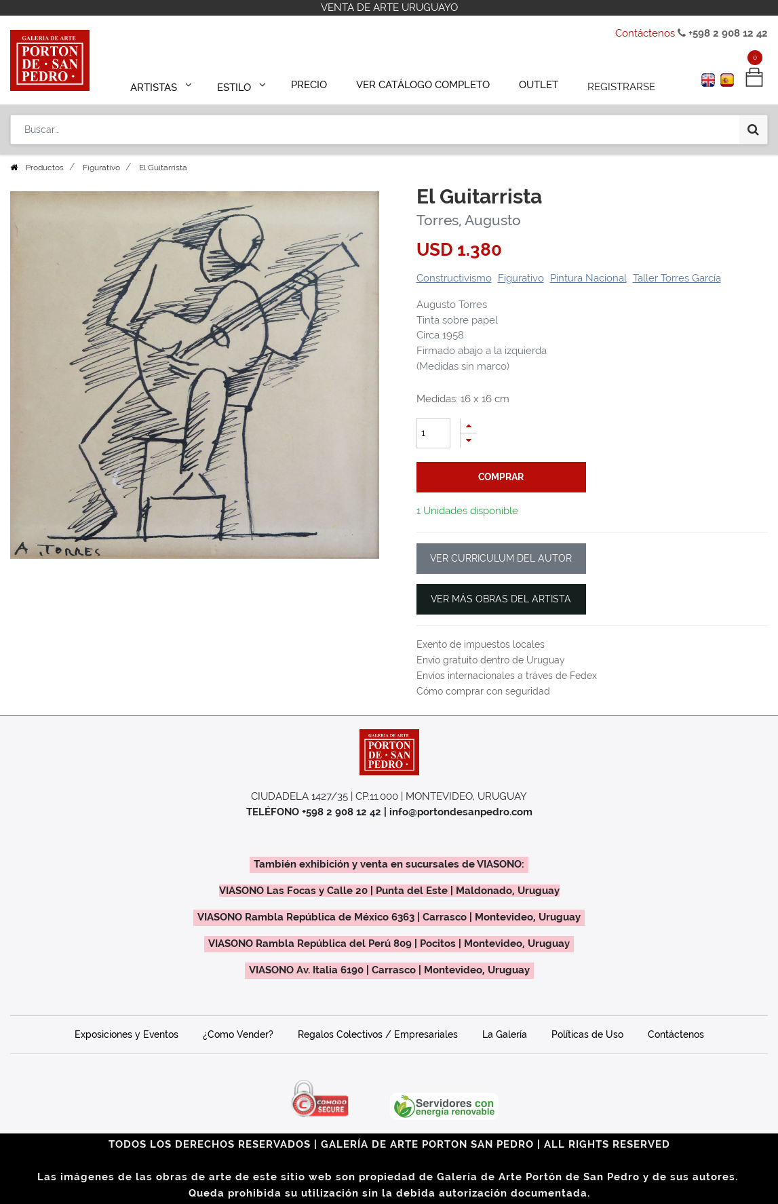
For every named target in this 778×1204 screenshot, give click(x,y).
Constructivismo (454, 278)
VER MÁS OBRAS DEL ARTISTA (501, 599)
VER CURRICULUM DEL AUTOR (501, 558)
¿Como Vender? (238, 1034)
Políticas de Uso (587, 1034)
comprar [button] (501, 476)
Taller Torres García (677, 278)
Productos (45, 167)
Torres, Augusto (468, 220)
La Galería (504, 1034)
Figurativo (101, 167)
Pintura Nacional (588, 278)
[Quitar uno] (469, 440)
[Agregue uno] (469, 426)
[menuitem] (315, 82)
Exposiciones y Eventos (126, 1034)
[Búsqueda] (753, 123)
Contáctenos (645, 33)
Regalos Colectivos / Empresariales (378, 1034)
